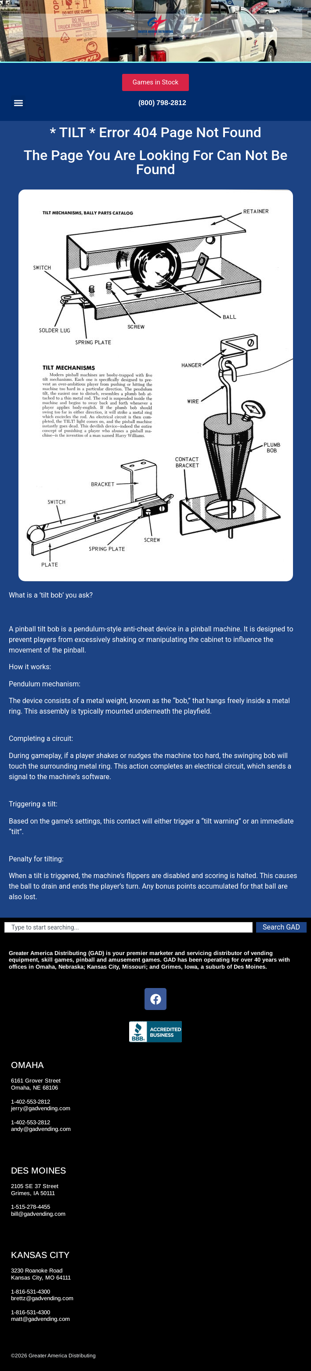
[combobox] (128, 927)
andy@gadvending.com (41, 1129)
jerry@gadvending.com (40, 1108)
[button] (18, 102)
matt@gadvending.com (40, 1319)
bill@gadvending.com (38, 1214)
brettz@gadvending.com (42, 1298)
